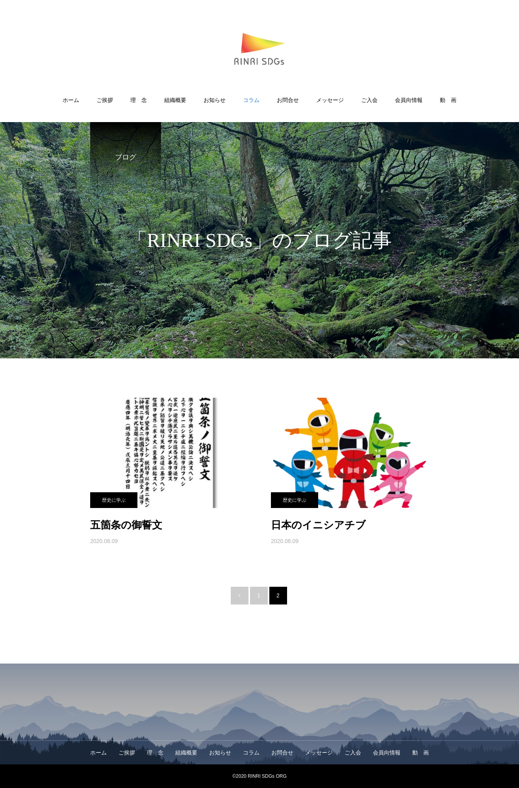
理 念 (138, 100)
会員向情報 (409, 100)
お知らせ (215, 100)
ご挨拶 (104, 100)
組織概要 (175, 100)
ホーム (71, 100)
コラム (251, 100)
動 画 (448, 100)
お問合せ (288, 100)
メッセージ (330, 100)
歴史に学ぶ (114, 500)
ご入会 (369, 100)
